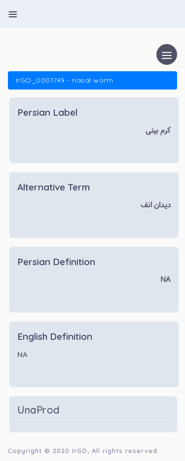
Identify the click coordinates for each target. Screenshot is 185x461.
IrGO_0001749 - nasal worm (64, 80)
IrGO (79, 451)
